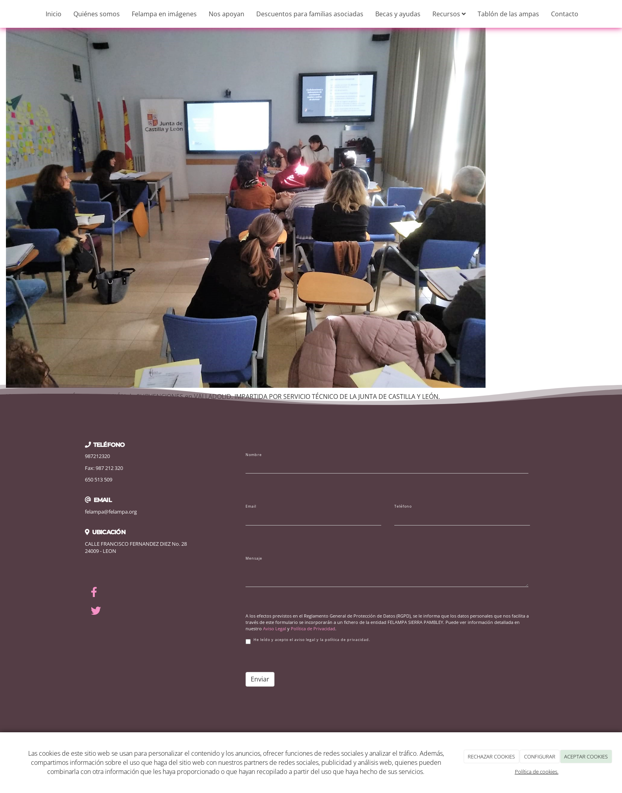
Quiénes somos (96, 14)
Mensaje (254, 558)
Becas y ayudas (397, 14)
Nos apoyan (226, 14)
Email (251, 506)
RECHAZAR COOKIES (491, 756)
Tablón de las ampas (508, 14)
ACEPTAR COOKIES (586, 756)
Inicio (53, 14)
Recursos (449, 14)
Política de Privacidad (313, 628)
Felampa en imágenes (164, 14)
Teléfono (403, 506)
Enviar (260, 679)
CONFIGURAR (539, 756)
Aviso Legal (274, 628)
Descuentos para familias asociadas (309, 14)
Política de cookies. (537, 771)
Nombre (254, 454)
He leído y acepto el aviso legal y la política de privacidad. (308, 640)
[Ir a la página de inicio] (4, 14)
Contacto (564, 14)
